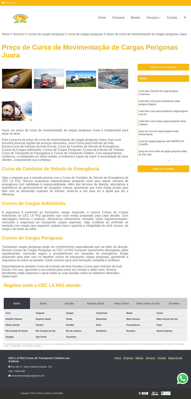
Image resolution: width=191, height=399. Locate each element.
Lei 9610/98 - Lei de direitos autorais (26, 346)
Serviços (152, 17)
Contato (172, 17)
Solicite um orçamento (163, 67)
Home (102, 17)
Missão (135, 17)
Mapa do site (175, 358)
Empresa (118, 17)
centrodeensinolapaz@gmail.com (26, 376)
